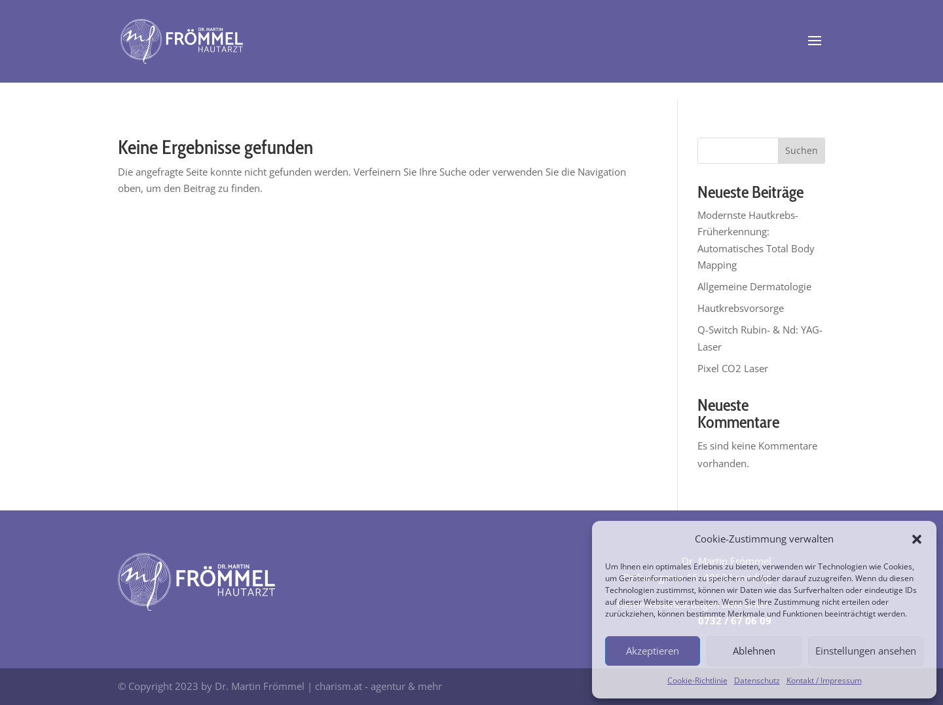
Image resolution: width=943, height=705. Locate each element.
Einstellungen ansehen (865, 650)
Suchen (801, 150)
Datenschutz (757, 680)
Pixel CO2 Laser (732, 368)
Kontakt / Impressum (824, 680)
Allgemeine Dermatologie (754, 286)
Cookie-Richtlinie (697, 680)
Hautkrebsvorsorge (740, 307)
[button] (916, 539)
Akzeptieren (652, 650)
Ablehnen (754, 650)
